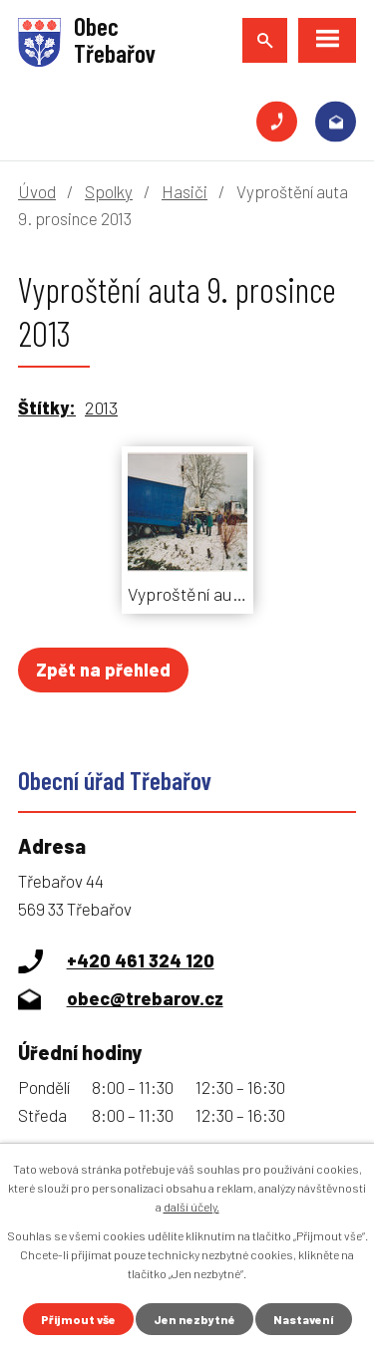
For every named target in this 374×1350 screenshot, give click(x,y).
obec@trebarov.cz (335, 122)
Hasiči (184, 191)
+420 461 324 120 (276, 122)
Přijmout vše (78, 1319)
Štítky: (47, 407)
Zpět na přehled (103, 669)
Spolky (109, 191)
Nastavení (303, 1319)
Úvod (37, 191)
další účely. (191, 1207)
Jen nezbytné (194, 1319)
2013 (101, 407)
